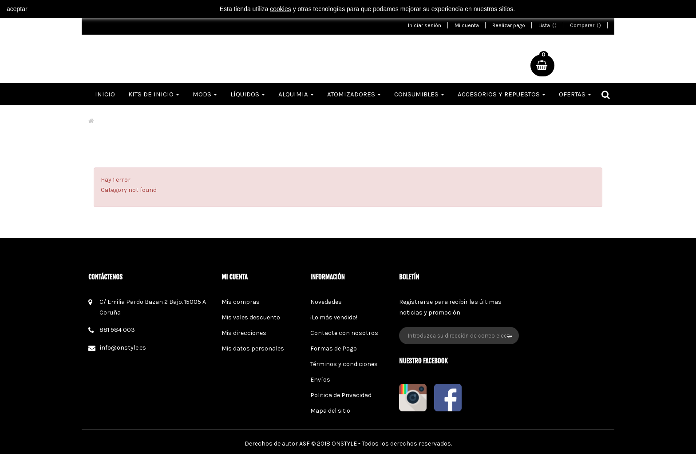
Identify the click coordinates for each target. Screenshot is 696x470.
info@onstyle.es (123, 347)
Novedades (326, 302)
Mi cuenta (467, 25)
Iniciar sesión (424, 25)
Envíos (320, 379)
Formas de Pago (333, 348)
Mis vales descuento (250, 317)
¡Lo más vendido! (333, 317)
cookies (280, 8)
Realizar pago (508, 25)
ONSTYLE (344, 459)
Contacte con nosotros (344, 333)
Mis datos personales (252, 348)
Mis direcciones (243, 333)
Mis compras (240, 302)
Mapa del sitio (330, 410)
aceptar (17, 8)
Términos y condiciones (344, 364)
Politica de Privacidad (341, 395)
